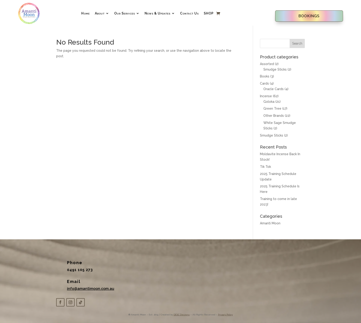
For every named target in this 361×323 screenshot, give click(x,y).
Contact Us (189, 13)
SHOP (209, 13)
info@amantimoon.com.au (90, 288)
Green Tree (272, 108)
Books (264, 76)
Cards (264, 83)
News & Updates (157, 13)
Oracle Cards (273, 89)
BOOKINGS (309, 16)
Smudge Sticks (275, 69)
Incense (266, 96)
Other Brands (273, 115)
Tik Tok (265, 167)
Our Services (124, 13)
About (100, 13)
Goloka (268, 101)
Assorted (267, 64)
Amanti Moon (270, 223)
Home (85, 13)
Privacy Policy (225, 314)
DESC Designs (182, 314)
